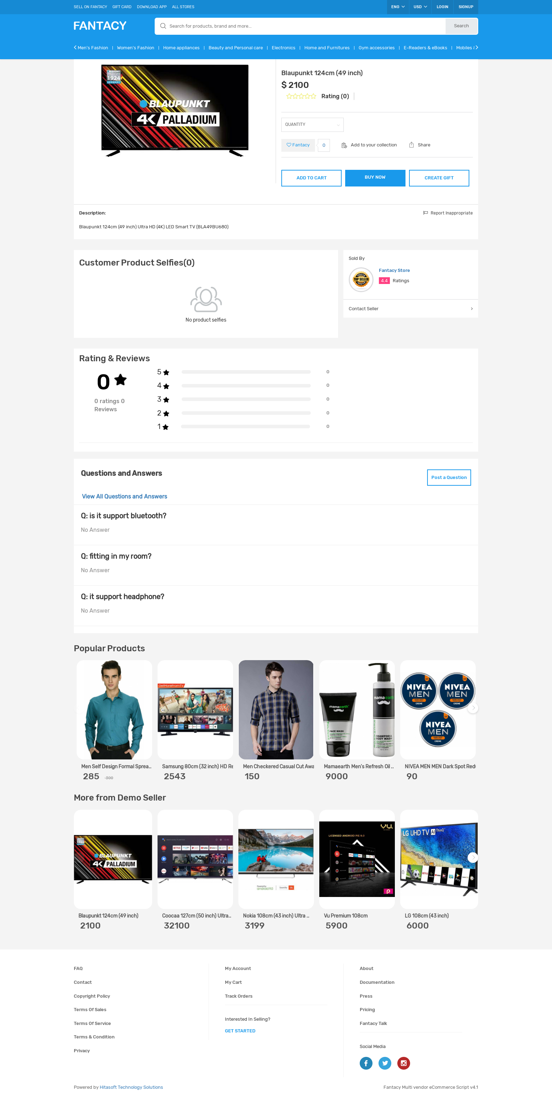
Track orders (239, 996)
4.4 (384, 280)
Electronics (284, 47)
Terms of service (92, 1023)
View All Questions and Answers (124, 496)
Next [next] (474, 711)
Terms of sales (90, 1009)
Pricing (367, 1009)
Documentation (377, 982)
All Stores (183, 7)
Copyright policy (92, 996)
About (367, 968)
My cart (233, 982)
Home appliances (181, 47)
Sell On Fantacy (90, 7)
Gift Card (122, 7)
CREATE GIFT (439, 177)
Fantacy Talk (373, 1023)
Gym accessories (377, 47)
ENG (398, 7)
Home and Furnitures (327, 47)
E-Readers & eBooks (425, 47)
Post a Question (449, 477)
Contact (83, 982)
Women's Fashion (135, 47)
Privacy (82, 1050)
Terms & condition (94, 1037)
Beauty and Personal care (236, 47)
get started (240, 1030)
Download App (152, 7)
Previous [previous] (80, 711)
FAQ (78, 968)
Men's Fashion (93, 47)
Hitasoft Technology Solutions (131, 1087)
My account (238, 968)
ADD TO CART (312, 177)
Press (366, 996)
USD (420, 7)
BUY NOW (375, 177)
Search (461, 25)
